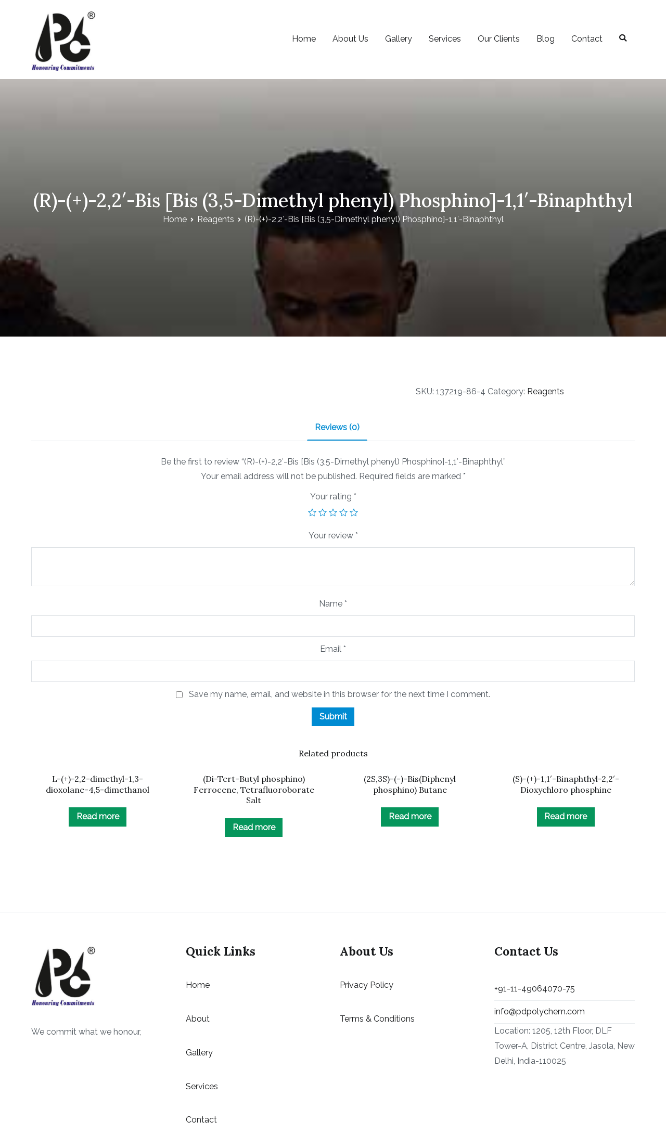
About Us (350, 39)
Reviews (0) (337, 427)
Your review (333, 535)
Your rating (333, 496)
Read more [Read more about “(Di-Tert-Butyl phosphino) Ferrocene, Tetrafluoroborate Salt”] (254, 827)
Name (333, 604)
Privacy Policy (366, 985)
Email (333, 649)
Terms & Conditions (377, 1019)
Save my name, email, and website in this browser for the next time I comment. (339, 694)
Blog (545, 39)
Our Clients (499, 39)
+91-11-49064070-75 (534, 989)
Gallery (398, 39)
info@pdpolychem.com (539, 1011)
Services (445, 39)
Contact (587, 39)
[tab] (337, 428)
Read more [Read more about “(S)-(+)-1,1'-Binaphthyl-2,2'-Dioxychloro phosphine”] (565, 816)
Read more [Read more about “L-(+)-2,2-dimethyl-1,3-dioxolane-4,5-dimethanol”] (97, 816)
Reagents (215, 219)
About (198, 1019)
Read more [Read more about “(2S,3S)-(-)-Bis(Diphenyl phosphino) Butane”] (410, 816)
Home (304, 39)
